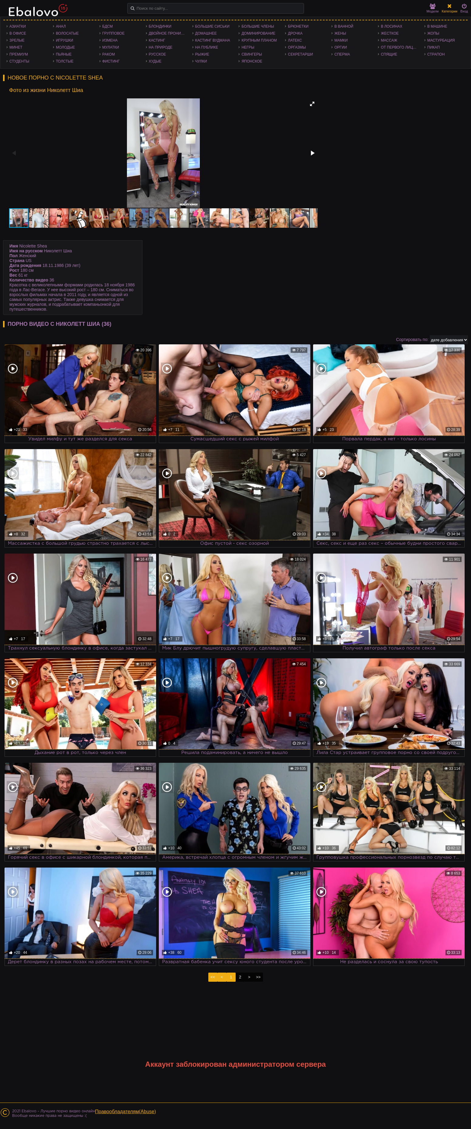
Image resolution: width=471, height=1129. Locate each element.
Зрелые (17, 40)
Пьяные (64, 54)
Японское (251, 61)
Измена (110, 40)
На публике (206, 47)
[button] (312, 104)
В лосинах (391, 26)
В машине (437, 26)
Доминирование (258, 33)
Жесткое (390, 33)
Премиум (18, 54)
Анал (61, 26)
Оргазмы (297, 47)
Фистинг (111, 61)
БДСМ (107, 26)
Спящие (389, 54)
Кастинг (157, 40)
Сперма (342, 54)
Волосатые (67, 33)
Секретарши (300, 54)
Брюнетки (298, 26)
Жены (340, 33)
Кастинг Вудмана (212, 40)
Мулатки (110, 47)
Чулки (201, 61)
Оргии (340, 47)
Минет (15, 47)
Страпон (436, 54)
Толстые (64, 61)
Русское (157, 54)
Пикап (433, 47)
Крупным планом (259, 40)
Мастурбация (441, 40)
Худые (155, 61)
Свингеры (251, 54)
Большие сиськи (212, 26)
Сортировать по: (412, 339)
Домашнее (206, 33)
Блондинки (160, 26)
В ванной (343, 26)
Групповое (113, 33)
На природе (160, 47)
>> (258, 977)
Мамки (341, 40)
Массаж (389, 40)
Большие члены (257, 26)
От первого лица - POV (401, 47)
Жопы (433, 33)
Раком (108, 54)
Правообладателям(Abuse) (125, 1111)
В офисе (17, 33)
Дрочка (295, 33)
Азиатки (17, 26)
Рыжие (202, 54)
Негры (247, 47)
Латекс (295, 40)
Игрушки (64, 40)
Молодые (65, 47)
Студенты (19, 61)
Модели (433, 8)
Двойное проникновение (169, 33)
